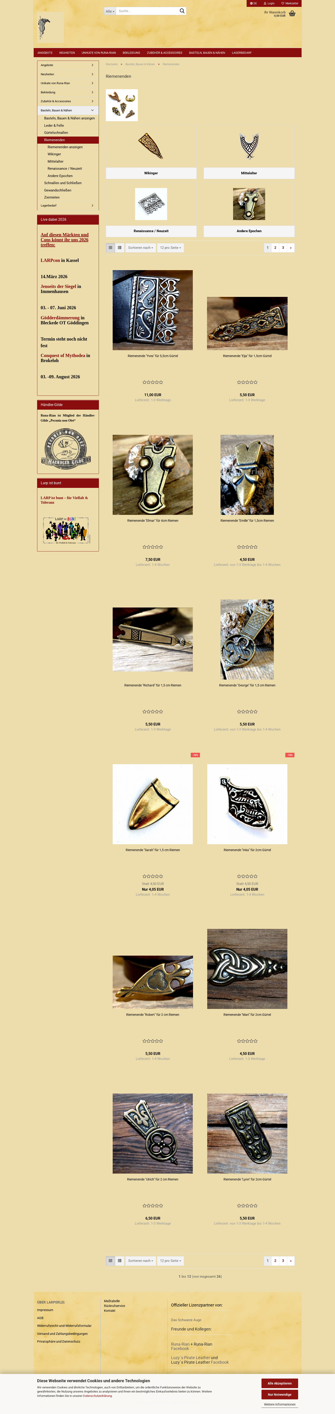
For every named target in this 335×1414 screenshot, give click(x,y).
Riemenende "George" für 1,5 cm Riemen (247, 691)
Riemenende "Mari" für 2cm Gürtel (247, 1020)
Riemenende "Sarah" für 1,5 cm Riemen (153, 855)
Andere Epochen (60, 176)
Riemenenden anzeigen (65, 147)
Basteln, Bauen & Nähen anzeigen (69, 118)
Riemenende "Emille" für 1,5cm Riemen (247, 526)
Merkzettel (289, 3)
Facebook (180, 1354)
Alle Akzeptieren (280, 1383)
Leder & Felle (54, 126)
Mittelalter (55, 161)
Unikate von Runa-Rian (99, 52)
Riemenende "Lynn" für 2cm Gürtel (247, 1185)
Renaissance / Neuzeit (65, 169)
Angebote (45, 52)
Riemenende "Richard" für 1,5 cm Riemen (152, 691)
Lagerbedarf (242, 52)
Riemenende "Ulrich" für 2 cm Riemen (152, 1185)
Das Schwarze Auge (186, 1325)
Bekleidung (131, 52)
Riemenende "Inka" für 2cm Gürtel (247, 855)
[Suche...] (110, 11)
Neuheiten (67, 52)
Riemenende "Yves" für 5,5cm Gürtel (153, 361)
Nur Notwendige (279, 1394)
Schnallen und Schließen (63, 183)
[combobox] (140, 253)
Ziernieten (52, 197)
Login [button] (269, 3)
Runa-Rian (180, 1349)
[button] (253, 3)
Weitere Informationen (280, 1404)
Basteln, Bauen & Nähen (207, 52)
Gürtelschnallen (56, 133)
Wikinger (54, 154)
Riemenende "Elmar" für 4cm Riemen (152, 526)
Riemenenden (54, 140)
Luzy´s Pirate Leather (190, 1363)
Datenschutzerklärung (97, 1396)
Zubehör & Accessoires (164, 52)
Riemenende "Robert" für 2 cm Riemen (152, 1020)
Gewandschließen (57, 190)
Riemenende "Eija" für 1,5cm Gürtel (247, 361)
